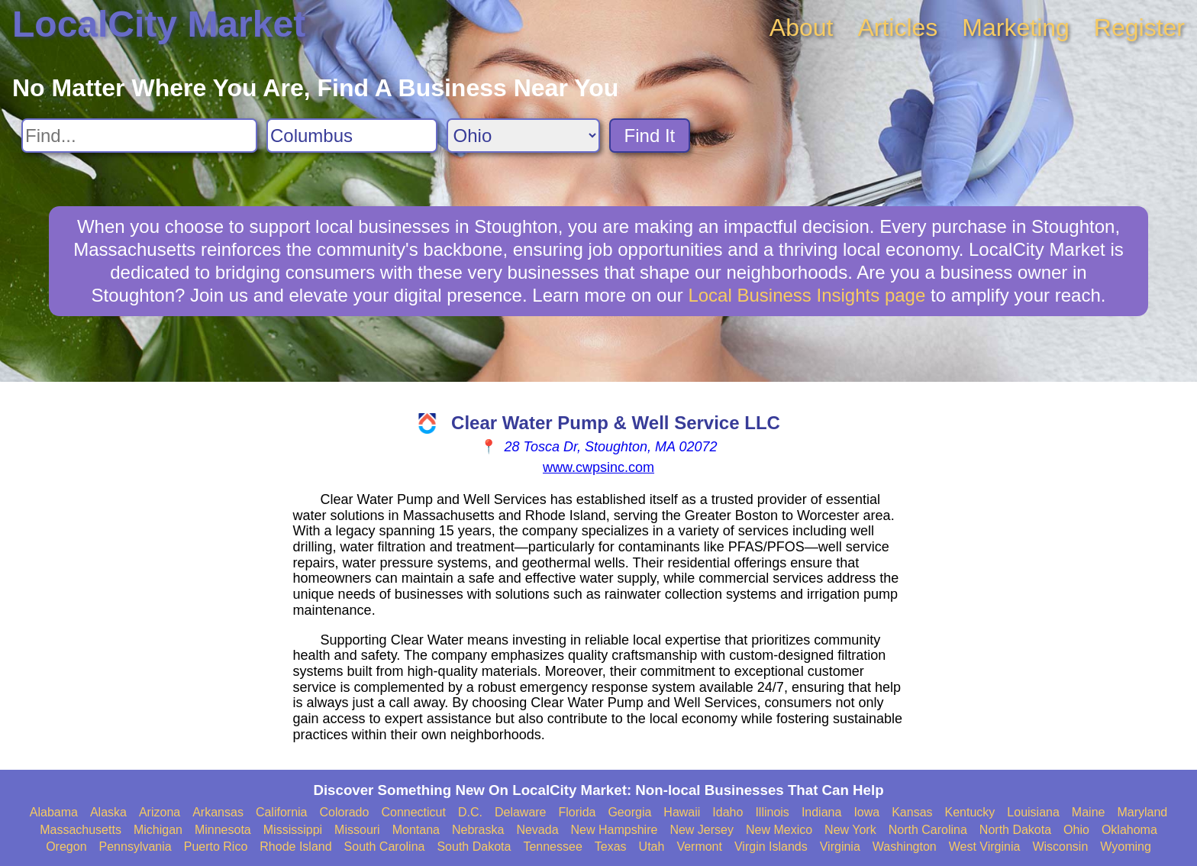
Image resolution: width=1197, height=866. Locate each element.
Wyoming (1125, 846)
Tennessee (552, 846)
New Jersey (701, 829)
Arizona (159, 812)
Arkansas (218, 812)
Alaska (108, 812)
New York (850, 829)
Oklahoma (1129, 829)
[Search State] (523, 135)
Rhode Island (295, 846)
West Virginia (985, 846)
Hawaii (681, 812)
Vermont (699, 846)
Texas (611, 846)
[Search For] (139, 135)
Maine (1088, 812)
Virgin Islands (771, 846)
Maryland (1142, 812)
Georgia (629, 812)
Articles (897, 27)
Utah (652, 846)
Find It (650, 135)
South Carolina (384, 846)
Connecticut (413, 812)
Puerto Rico (216, 846)
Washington (905, 846)
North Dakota (1015, 829)
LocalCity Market (158, 24)
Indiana (822, 812)
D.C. (470, 812)
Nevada (537, 829)
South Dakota (474, 846)
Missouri (357, 829)
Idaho (727, 812)
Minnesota (223, 829)
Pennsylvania (135, 846)
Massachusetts (80, 829)
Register (1139, 27)
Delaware (521, 812)
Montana (416, 829)
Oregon (66, 846)
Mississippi (292, 829)
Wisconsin (1060, 846)
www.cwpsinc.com (598, 467)
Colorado (344, 812)
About (802, 27)
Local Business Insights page (806, 295)
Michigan (158, 829)
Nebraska (478, 829)
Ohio (1076, 829)
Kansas (912, 812)
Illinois (772, 812)
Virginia (840, 846)
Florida (577, 812)
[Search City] (351, 135)
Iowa (866, 812)
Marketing (1016, 27)
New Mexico (779, 829)
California (282, 812)
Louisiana (1033, 812)
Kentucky (970, 812)
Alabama (54, 812)
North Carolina (928, 829)
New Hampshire (614, 829)
